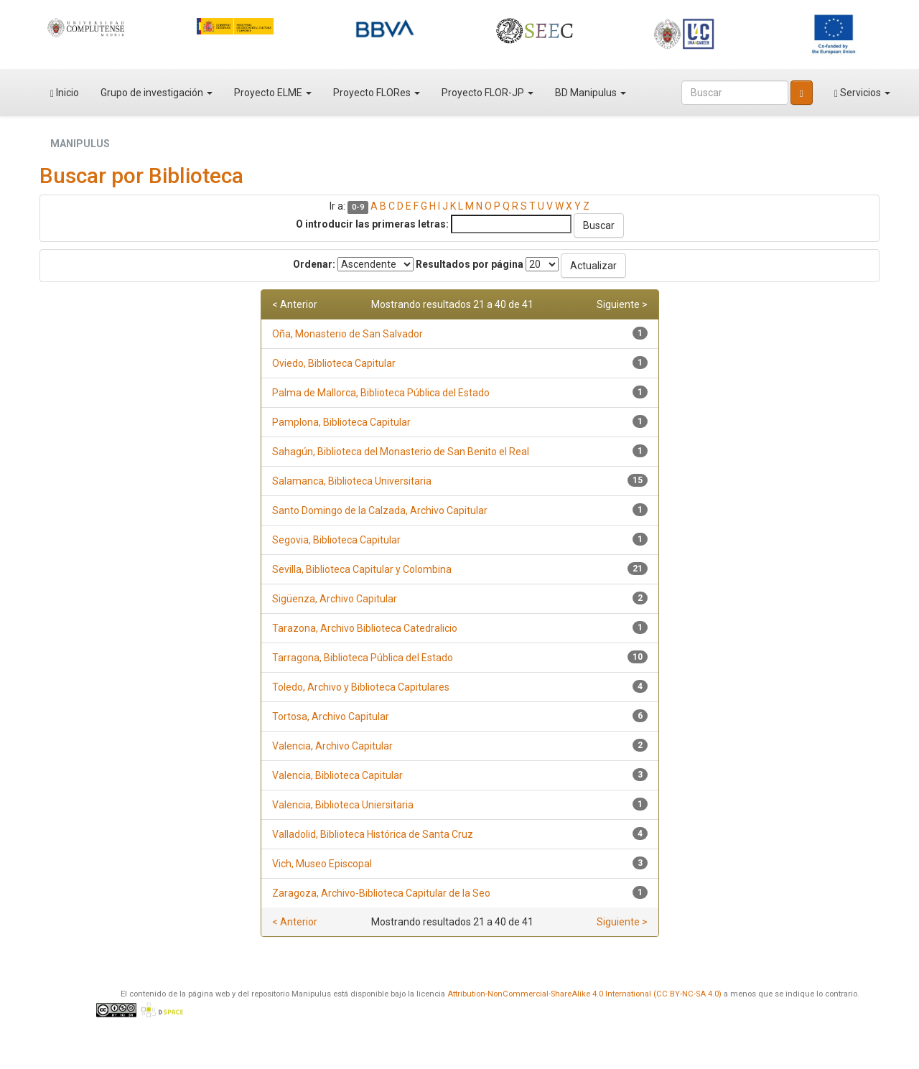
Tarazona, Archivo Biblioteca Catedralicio (364, 628)
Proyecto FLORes (376, 92)
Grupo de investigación (157, 92)
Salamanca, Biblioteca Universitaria (351, 481)
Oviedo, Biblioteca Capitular (334, 363)
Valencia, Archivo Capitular (332, 746)
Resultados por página (469, 264)
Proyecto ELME (273, 92)
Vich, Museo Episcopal (322, 863)
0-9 (358, 207)
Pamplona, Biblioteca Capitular (341, 422)
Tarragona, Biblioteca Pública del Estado (362, 657)
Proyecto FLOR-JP (487, 92)
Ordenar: (314, 264)
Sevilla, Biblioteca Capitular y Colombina (362, 569)
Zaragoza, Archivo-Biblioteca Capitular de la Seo (381, 893)
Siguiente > (622, 304)
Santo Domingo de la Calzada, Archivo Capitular (380, 510)
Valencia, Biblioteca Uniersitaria (343, 805)
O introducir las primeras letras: (372, 224)
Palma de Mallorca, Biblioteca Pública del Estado (381, 392)
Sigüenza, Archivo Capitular (334, 598)
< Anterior (294, 304)
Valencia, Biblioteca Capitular (337, 775)
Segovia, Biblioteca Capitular (336, 540)
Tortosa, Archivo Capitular (330, 716)
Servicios (862, 93)
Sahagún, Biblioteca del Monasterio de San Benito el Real (400, 451)
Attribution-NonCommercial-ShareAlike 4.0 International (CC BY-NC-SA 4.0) (584, 994)
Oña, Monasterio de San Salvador (347, 334)
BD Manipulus (590, 92)
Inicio (64, 93)
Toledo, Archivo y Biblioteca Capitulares (360, 687)
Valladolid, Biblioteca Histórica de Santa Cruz (372, 834)
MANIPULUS (80, 143)
